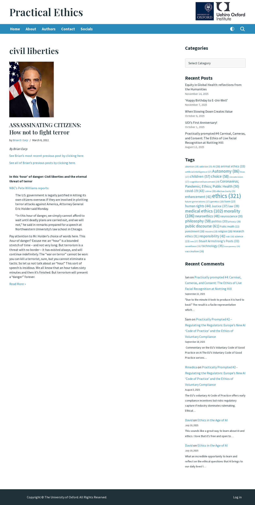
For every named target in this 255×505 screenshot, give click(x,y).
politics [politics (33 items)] (219, 221)
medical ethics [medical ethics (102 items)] (204, 211)
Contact (68, 28)
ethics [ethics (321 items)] (226, 196)
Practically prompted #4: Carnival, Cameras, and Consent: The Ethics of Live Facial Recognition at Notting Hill (215, 138)
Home (15, 28)
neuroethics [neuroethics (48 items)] (207, 216)
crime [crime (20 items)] (210, 191)
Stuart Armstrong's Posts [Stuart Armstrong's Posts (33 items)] (219, 241)
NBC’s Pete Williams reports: (29, 188)
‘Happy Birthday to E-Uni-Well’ (206, 100)
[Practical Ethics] (46, 12)
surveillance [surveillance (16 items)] (193, 246)
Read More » (17, 284)
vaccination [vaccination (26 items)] (194, 251)
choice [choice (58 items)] (220, 176)
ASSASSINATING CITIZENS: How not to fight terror (45, 128)
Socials (87, 28)
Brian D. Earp (20, 140)
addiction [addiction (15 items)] (205, 166)
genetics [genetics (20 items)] (217, 201)
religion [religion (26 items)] (225, 231)
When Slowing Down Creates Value (209, 111)
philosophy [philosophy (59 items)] (198, 221)
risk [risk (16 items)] (230, 236)
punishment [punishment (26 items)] (194, 231)
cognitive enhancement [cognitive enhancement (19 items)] (204, 181)
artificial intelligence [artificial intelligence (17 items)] (198, 171)
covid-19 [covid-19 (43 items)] (194, 191)
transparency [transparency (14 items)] (232, 246)
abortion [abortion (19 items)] (192, 166)
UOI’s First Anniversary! (201, 122)
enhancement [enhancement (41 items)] (198, 196)
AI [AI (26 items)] (216, 166)
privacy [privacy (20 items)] (234, 221)
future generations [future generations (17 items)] (197, 201)
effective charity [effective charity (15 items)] (225, 191)
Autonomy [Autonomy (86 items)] (226, 171)
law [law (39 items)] (233, 206)
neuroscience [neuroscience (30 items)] (231, 216)
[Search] (242, 29)
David (189, 420)
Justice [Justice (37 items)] (220, 206)
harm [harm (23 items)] (229, 201)
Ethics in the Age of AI (212, 420)
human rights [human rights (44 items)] (198, 206)
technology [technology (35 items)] (212, 246)
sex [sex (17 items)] (194, 241)
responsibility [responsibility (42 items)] (212, 236)
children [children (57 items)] (200, 176)
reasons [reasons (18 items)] (211, 231)
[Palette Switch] (232, 29)
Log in (237, 497)
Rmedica (191, 367)
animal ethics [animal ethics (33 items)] (233, 166)
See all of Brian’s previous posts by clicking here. (42, 163)
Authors (49, 28)
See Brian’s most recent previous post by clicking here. (46, 156)
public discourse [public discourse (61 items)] (202, 226)
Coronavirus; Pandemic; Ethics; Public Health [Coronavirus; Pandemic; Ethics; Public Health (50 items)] (212, 183)
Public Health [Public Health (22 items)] (229, 226)
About (31, 28)
